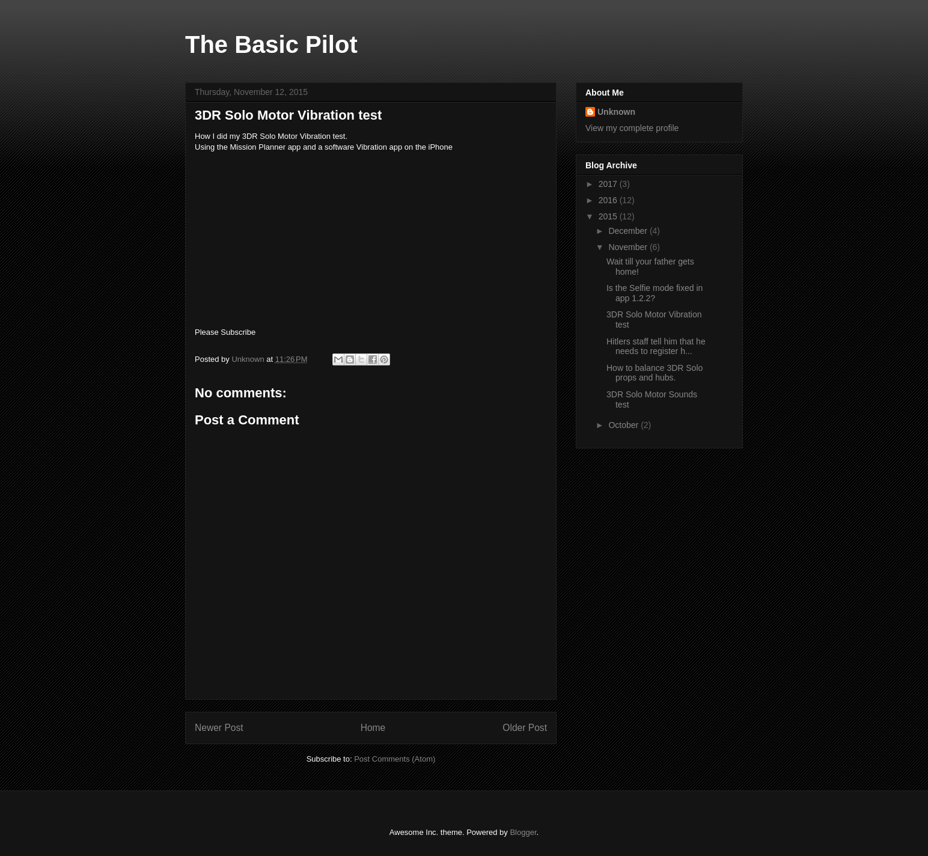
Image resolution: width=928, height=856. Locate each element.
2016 (609, 200)
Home (373, 728)
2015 (609, 216)
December (628, 231)
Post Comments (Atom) (394, 758)
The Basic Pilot (271, 44)
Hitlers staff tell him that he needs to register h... (656, 346)
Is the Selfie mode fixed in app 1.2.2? (654, 293)
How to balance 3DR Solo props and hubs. (654, 373)
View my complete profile (632, 128)
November (628, 247)
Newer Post (219, 728)
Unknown (616, 112)
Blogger (523, 832)
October (624, 425)
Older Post (524, 728)
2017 (609, 184)
